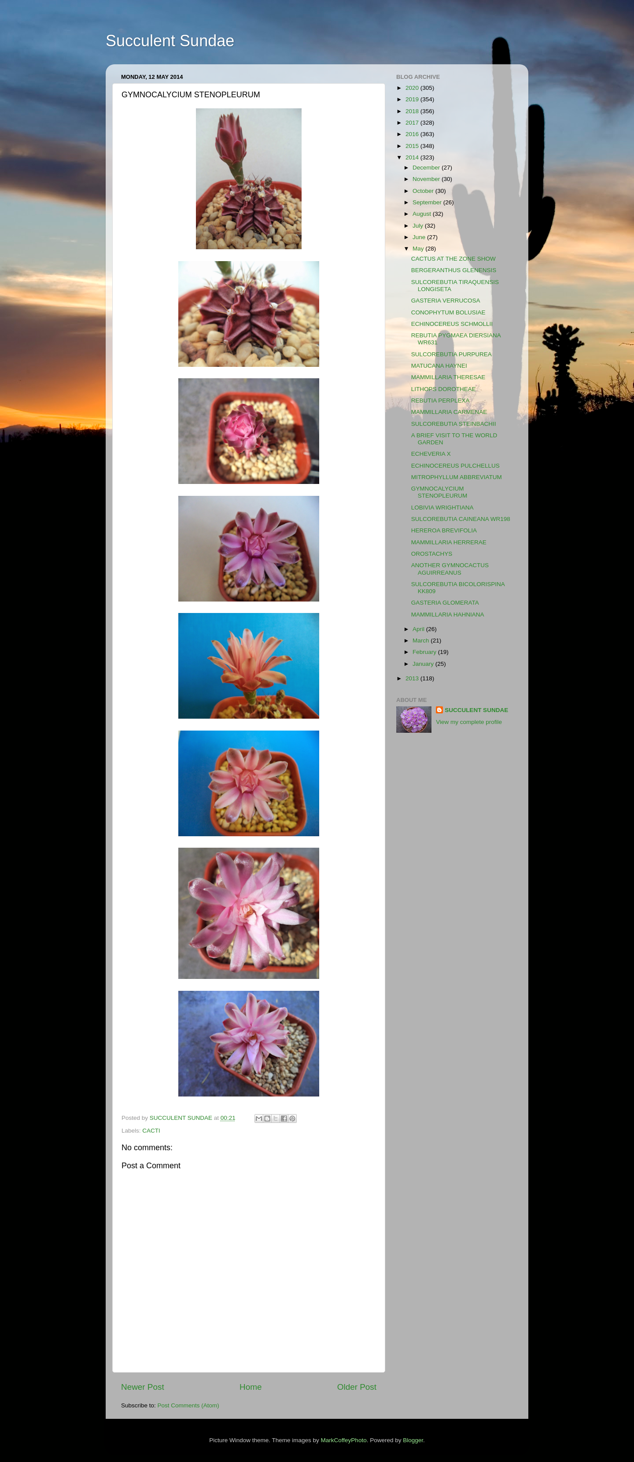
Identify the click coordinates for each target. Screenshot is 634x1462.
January (424, 664)
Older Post (356, 1387)
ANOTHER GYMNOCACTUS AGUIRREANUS (450, 569)
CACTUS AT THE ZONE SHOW (453, 258)
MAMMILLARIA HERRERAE (449, 542)
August (423, 213)
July (419, 225)
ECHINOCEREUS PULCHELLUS (455, 465)
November (427, 179)
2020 (412, 88)
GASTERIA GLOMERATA (445, 602)
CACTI (151, 1130)
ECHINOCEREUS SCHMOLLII (452, 324)
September (428, 202)
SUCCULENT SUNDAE (476, 710)
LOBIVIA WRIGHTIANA (442, 507)
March (422, 640)
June (420, 237)
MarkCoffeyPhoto (344, 1440)
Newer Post (142, 1387)
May (419, 248)
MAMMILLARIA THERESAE (448, 377)
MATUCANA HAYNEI (439, 365)
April (419, 629)
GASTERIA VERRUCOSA (445, 300)
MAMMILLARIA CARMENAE (449, 412)
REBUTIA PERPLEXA (440, 400)
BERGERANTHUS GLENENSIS (454, 270)
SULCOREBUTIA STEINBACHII (453, 424)
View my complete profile (469, 722)
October (424, 191)
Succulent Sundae (170, 41)
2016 (412, 134)
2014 (412, 157)
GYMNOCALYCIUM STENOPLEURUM (439, 492)
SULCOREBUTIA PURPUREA (451, 354)
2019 (412, 99)
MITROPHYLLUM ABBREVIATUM (456, 477)
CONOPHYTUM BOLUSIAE (448, 312)
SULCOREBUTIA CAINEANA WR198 (460, 519)
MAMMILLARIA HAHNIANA (447, 614)
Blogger (413, 1440)
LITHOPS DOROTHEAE (443, 389)
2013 (412, 678)
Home (251, 1387)
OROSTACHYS (432, 553)
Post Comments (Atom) (188, 1405)
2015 (412, 146)
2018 (412, 111)
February (425, 652)
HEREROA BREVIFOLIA (444, 530)
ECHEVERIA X (431, 453)
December (427, 167)
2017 (412, 122)
